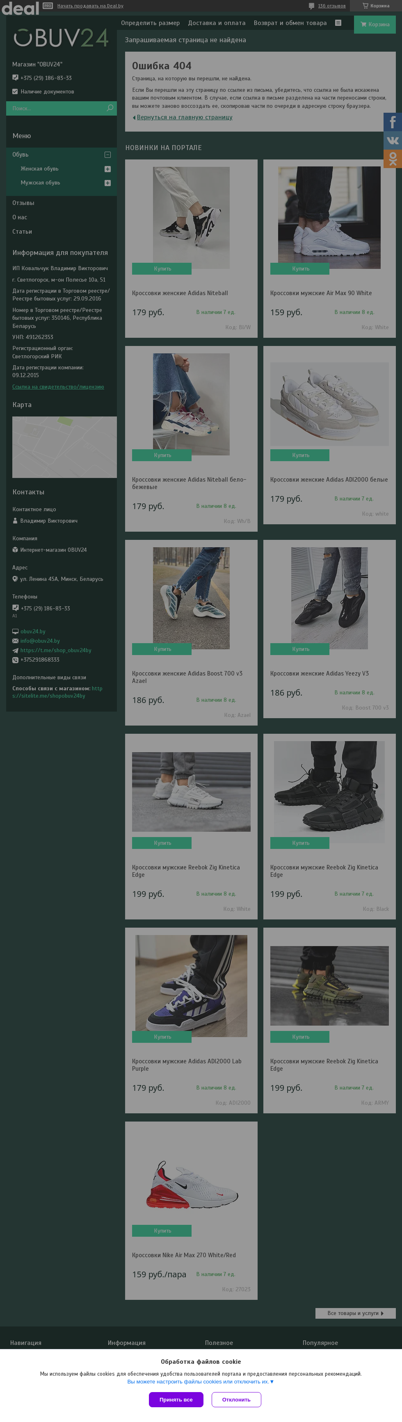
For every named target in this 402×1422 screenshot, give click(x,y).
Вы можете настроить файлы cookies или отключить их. (198, 1382)
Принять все (176, 1400)
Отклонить (236, 1400)
